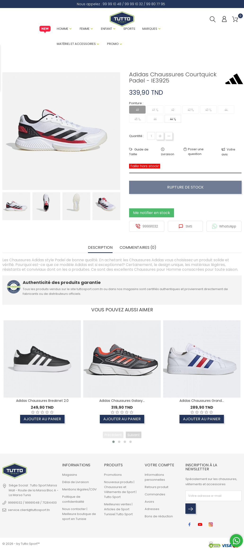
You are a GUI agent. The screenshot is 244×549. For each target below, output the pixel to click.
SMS (185, 226)
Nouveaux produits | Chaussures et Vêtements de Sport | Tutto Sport (120, 489)
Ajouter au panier (42, 419)
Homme (62, 28)
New (45, 29)
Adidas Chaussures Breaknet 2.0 (42, 401)
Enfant (106, 28)
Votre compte (159, 465)
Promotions (113, 474)
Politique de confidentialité (73, 499)
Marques (149, 28)
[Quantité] (151, 136)
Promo (113, 44)
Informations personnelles (155, 477)
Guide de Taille (138, 151)
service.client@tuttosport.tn (29, 510)
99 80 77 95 (155, 4)
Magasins (69, 474)
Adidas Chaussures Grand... (201, 401)
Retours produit (156, 487)
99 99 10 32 (134, 4)
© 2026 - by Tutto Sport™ (21, 543)
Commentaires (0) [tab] (138, 247)
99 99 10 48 (112, 4)
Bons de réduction (159, 516)
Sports (129, 28)
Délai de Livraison (75, 482)
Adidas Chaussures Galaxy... (122, 401)
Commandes (155, 494)
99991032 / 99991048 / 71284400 (32, 502)
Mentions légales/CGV (79, 489)
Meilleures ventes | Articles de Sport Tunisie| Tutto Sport (118, 509)
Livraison (167, 154)
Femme (85, 28)
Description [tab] (100, 247)
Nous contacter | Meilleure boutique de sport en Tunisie (79, 514)
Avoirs (149, 501)
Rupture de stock (185, 187)
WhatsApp (224, 226)
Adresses (152, 509)
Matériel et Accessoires (76, 44)
